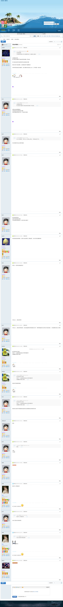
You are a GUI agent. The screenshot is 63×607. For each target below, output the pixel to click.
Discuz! (6, 601)
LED (42, 36)
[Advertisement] (31, 11)
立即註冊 (36, 591)
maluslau (3, 346)
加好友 (8, 113)
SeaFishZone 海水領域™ (58, 601)
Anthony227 (4, 420)
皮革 (55, 36)
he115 (6, 44)
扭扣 (59, 36)
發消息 (8, 65)
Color (14, 587)
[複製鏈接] (20, 44)
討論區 (4, 39)
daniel (3, 462)
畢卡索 (52, 36)
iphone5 (3, 560)
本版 (31, 36)
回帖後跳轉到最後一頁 (21, 596)
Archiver (48, 601)
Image (16, 587)
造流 (47, 36)
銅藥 (57, 36)
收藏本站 (6, 0)
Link (18, 587)
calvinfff (3, 47)
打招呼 (4, 65)
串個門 (4, 113)
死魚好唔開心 (17, 39)
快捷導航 (59, 30)
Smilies (22, 587)
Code (21, 587)
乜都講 (12, 39)
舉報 (60, 96)
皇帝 (40, 36)
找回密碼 (61, 22)
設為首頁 (2, 0)
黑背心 (50, 36)
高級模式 (47, 587)
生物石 (45, 36)
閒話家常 (8, 39)
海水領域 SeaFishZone (1, 39)
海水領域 (3, 31)
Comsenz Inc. (7, 603)
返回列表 (51, 41)
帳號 (42, 22)
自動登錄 (56, 22)
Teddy (3, 483)
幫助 (9, 31)
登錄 (34, 591)
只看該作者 (25, 47)
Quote (19, 587)
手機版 (13, 31)
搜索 (19, 31)
